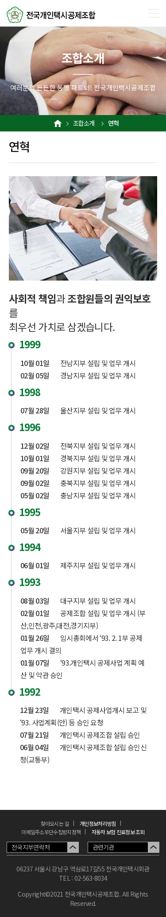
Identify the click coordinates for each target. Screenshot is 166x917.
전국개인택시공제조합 (51, 15)
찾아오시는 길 (55, 823)
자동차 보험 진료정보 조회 (118, 832)
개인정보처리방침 (98, 823)
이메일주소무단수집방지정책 (51, 832)
